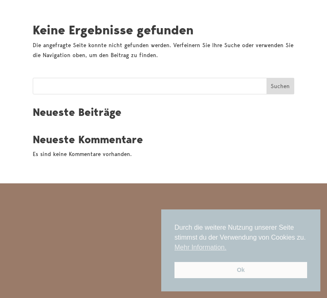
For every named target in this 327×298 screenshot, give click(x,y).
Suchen (280, 86)
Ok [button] (241, 270)
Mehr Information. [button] (200, 247)
